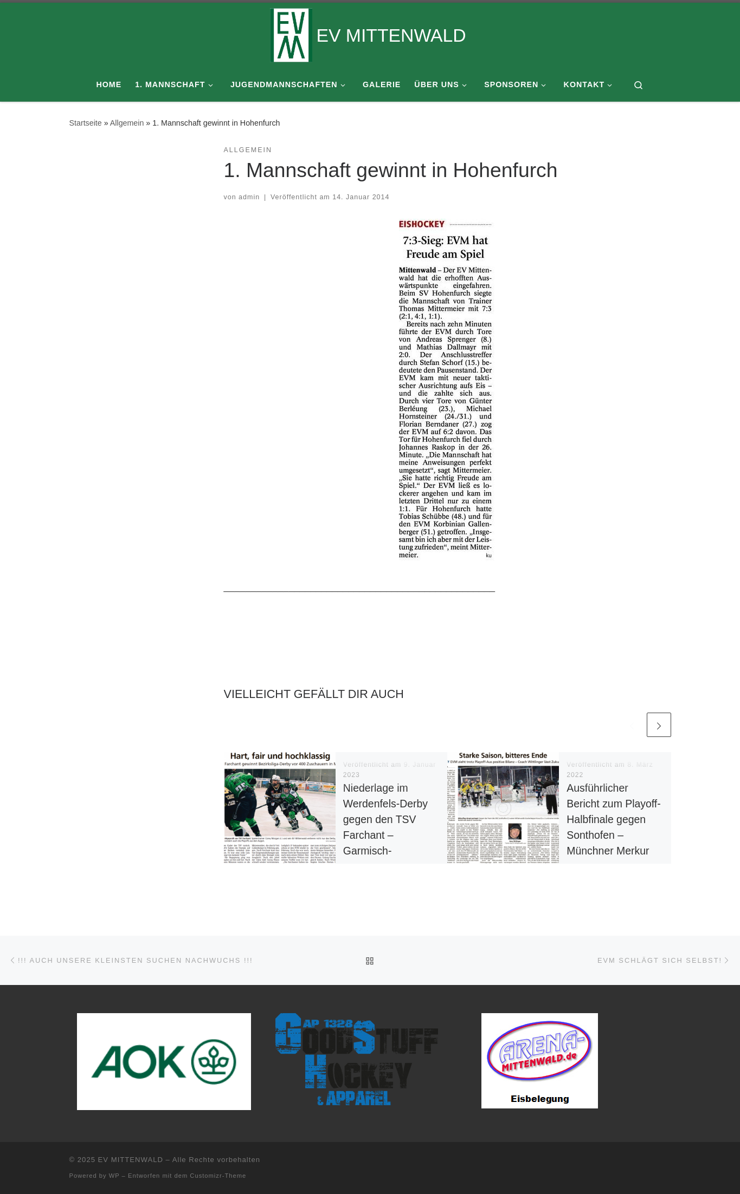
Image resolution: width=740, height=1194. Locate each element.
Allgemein (127, 123)
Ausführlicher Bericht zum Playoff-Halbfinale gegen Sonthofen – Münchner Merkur (613, 819)
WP (114, 1175)
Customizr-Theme (218, 1175)
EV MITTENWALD (130, 1160)
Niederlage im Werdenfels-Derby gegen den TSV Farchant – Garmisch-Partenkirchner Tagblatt (385, 835)
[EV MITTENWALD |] (291, 33)
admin (249, 197)
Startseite (85, 123)
